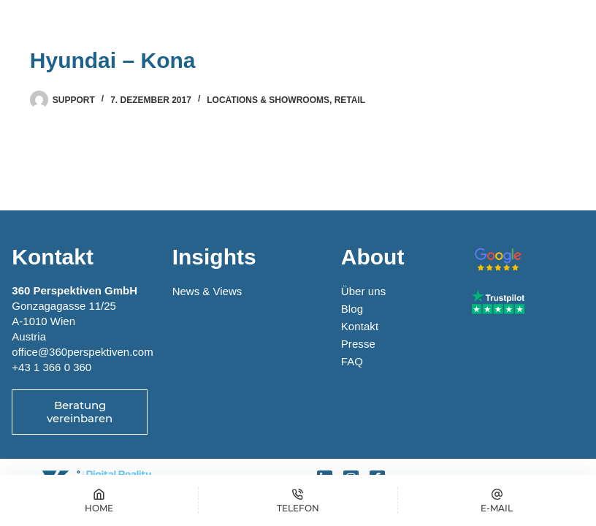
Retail (350, 100)
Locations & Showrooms (268, 100)
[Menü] (551, 25)
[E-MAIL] (497, 500)
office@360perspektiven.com (82, 352)
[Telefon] (297, 500)
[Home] (99, 500)
